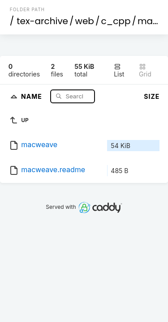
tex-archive (42, 21)
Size (151, 96)
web (84, 21)
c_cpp (115, 21)
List (119, 70)
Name (32, 96)
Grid (145, 70)
